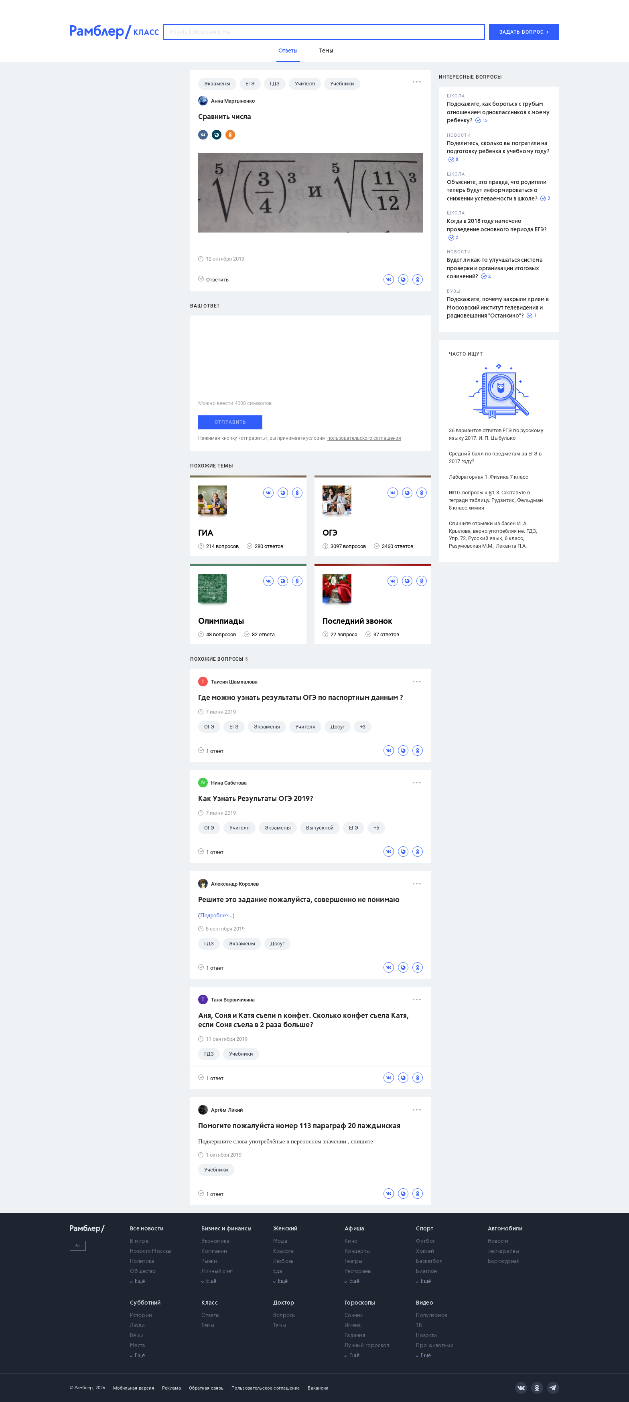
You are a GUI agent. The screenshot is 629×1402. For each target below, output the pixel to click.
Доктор (283, 1303)
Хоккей (425, 1251)
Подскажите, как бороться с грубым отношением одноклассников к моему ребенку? (498, 112)
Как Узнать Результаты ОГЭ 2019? (255, 799)
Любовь (283, 1261)
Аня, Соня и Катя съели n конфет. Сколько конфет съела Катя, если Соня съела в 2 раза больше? (303, 1020)
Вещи (137, 1335)
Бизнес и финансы (226, 1229)
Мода (280, 1241)
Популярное (431, 1315)
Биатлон (426, 1271)
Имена (353, 1325)
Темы (207, 1325)
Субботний (145, 1303)
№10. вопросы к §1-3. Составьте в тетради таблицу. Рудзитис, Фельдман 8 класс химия (496, 500)
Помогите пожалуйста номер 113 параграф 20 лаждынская (299, 1126)
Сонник (354, 1315)
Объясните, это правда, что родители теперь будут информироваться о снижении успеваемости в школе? (496, 191)
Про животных (434, 1345)
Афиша (355, 1229)
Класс (209, 1303)
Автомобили (505, 1229)
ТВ (419, 1325)
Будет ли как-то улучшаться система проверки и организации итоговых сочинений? (495, 268)
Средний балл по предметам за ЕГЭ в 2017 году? (495, 457)
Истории (141, 1315)
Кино (351, 1241)
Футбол (426, 1241)
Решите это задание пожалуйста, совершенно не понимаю (299, 900)
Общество (143, 1271)
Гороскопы (360, 1303)
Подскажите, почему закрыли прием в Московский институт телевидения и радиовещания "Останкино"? (498, 308)
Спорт (424, 1229)
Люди (137, 1325)
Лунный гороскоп (367, 1345)
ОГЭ (330, 533)
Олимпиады (221, 621)
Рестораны (358, 1271)
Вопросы (284, 1315)
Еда (277, 1271)
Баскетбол (429, 1261)
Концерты (357, 1251)
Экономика (215, 1241)
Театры (354, 1261)
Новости (498, 1241)
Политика (142, 1261)
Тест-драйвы (503, 1251)
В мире (139, 1241)
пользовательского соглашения (364, 438)
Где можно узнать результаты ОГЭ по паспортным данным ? (300, 698)
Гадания (355, 1335)
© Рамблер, (82, 1388)
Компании (214, 1251)
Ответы (210, 1315)
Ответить (213, 279)
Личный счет (217, 1271)
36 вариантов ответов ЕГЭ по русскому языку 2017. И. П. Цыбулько (496, 434)
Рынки (209, 1261)
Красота (283, 1251)
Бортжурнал (504, 1261)
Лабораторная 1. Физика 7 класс (488, 477)
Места (137, 1345)
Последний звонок (357, 621)
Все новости (146, 1229)
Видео (424, 1303)
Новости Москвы (150, 1251)
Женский (285, 1229)
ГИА (205, 533)
